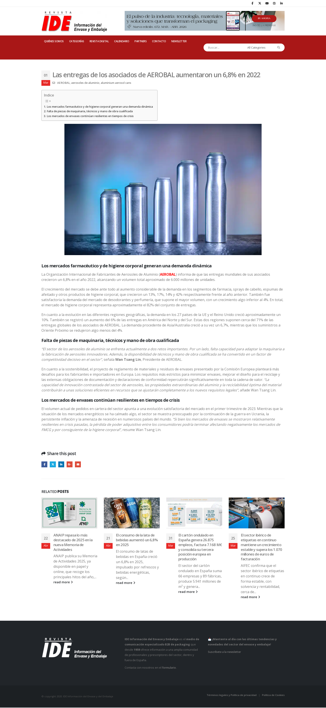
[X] (260, 3)
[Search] (278, 47)
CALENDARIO (121, 41)
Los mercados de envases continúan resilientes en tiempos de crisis (90, 116)
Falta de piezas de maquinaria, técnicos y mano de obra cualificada (90, 111)
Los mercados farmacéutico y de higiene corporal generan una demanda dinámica (100, 107)
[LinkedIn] (281, 3)
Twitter (53, 464)
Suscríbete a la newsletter (224, 652)
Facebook (44, 464)
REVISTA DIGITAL (99, 41)
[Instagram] (274, 3)
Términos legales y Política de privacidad (232, 695)
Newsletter (178, 41)
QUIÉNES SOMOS (54, 41)
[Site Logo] (74, 21)
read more (63, 583)
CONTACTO (159, 41)
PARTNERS (141, 41)
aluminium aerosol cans (116, 83)
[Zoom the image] (163, 126)
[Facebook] (252, 3)
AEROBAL (63, 83)
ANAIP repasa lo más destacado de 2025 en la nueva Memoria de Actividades (72, 542)
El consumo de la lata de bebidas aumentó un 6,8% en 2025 (137, 540)
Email (80, 464)
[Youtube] (267, 3)
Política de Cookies (273, 695)
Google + (71, 464)
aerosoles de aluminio (85, 83)
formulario (169, 668)
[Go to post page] (69, 513)
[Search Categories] (259, 47)
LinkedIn (62, 464)
